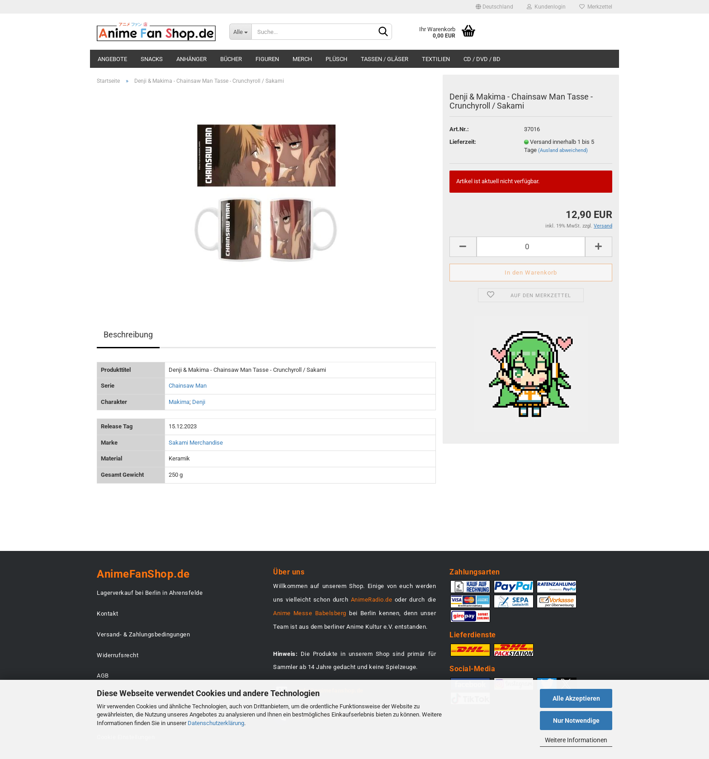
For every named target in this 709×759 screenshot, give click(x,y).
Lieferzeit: (462, 141)
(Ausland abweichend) (563, 150)
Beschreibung (128, 334)
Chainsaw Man (188, 385)
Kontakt (107, 613)
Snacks (152, 59)
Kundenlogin (546, 7)
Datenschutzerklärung (216, 723)
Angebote (112, 59)
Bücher (231, 59)
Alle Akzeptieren (576, 698)
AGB (103, 675)
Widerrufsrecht (117, 655)
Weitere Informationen (576, 740)
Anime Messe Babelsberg (309, 613)
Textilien (436, 59)
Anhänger (191, 59)
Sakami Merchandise (196, 442)
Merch (302, 59)
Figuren (267, 59)
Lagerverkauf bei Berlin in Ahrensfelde (150, 592)
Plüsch (336, 59)
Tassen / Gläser (384, 59)
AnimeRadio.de (371, 599)
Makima (179, 401)
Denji (198, 401)
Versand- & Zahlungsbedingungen (143, 634)
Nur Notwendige (576, 720)
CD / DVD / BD (482, 59)
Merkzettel (595, 7)
